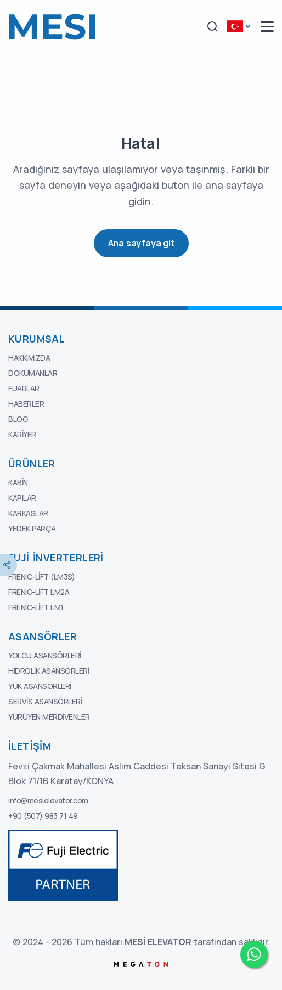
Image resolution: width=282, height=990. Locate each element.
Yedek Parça (32, 528)
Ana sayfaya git (141, 243)
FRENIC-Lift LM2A (38, 592)
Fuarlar (24, 388)
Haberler (26, 403)
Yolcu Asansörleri (44, 655)
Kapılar (22, 498)
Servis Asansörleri (45, 701)
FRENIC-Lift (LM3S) (41, 576)
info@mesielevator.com (48, 800)
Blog (18, 419)
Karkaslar (28, 513)
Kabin (18, 482)
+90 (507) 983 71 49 (43, 815)
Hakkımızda (29, 357)
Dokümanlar (32, 373)
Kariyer (22, 434)
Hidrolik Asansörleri (48, 670)
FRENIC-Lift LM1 (36, 607)
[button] (212, 27)
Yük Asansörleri (39, 686)
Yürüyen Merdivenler (49, 716)
